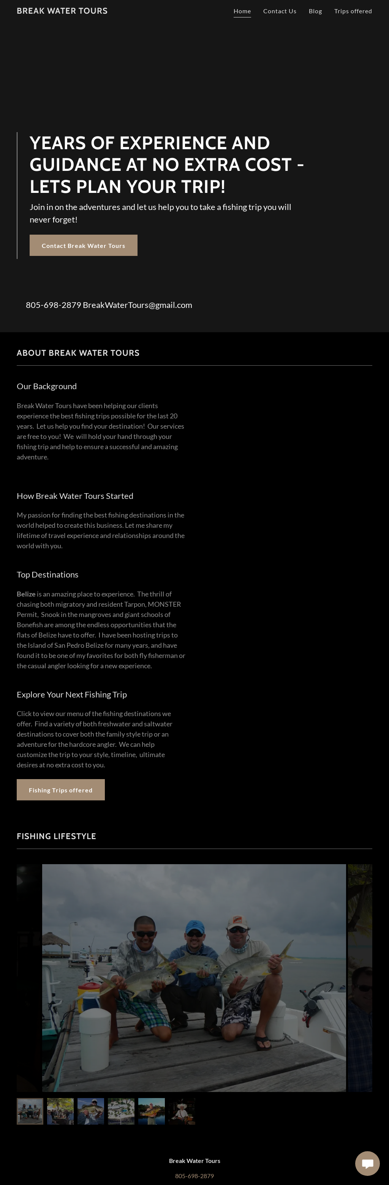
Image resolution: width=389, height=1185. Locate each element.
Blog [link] (315, 10)
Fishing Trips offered (61, 790)
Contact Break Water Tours (83, 245)
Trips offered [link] (353, 10)
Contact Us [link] (280, 10)
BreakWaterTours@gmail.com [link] (137, 305)
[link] (62, 11)
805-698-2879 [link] (53, 305)
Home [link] (242, 10)
